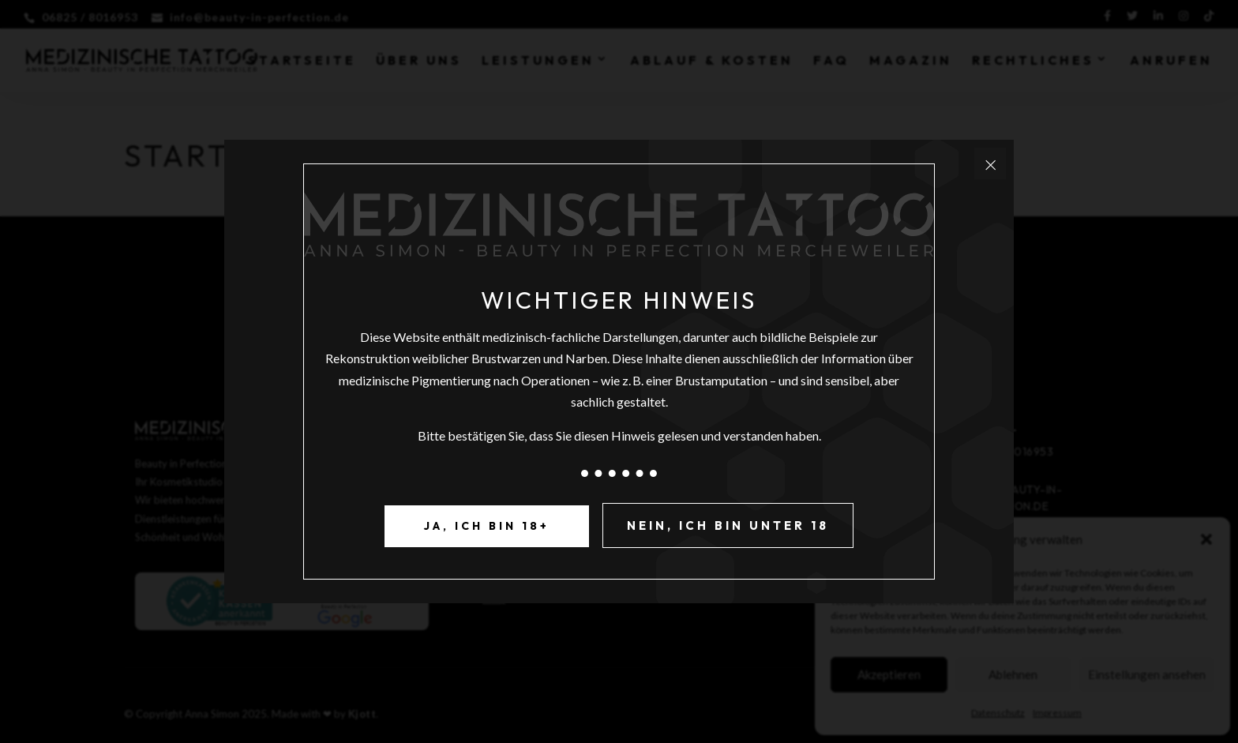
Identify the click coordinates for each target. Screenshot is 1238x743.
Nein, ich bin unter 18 (728, 525)
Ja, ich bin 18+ (487, 526)
